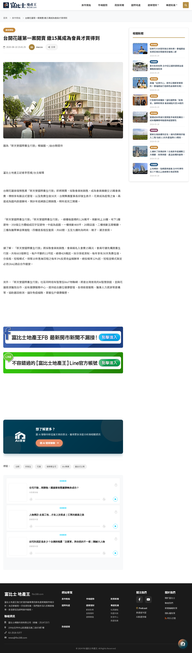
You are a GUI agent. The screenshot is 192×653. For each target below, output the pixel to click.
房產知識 (114, 620)
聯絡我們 (169, 602)
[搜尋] (186, 5)
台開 (17, 466)
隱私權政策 (170, 613)
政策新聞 (119, 5)
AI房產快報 (141, 616)
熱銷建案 (66, 626)
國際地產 (136, 5)
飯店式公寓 (80, 466)
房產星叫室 (141, 612)
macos (39, 47)
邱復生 (28, 466)
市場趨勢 (103, 5)
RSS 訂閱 (170, 618)
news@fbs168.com (17, 637)
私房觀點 (114, 609)
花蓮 (39, 466)
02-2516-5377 (15, 632)
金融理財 (90, 613)
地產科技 (114, 613)
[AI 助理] (183, 644)
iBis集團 (65, 466)
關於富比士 (170, 597)
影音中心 (114, 616)
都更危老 (90, 609)
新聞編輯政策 (171, 608)
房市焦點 (86, 5)
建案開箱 (90, 616)
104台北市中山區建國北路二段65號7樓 (26, 627)
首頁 (5, 17)
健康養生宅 (51, 466)
